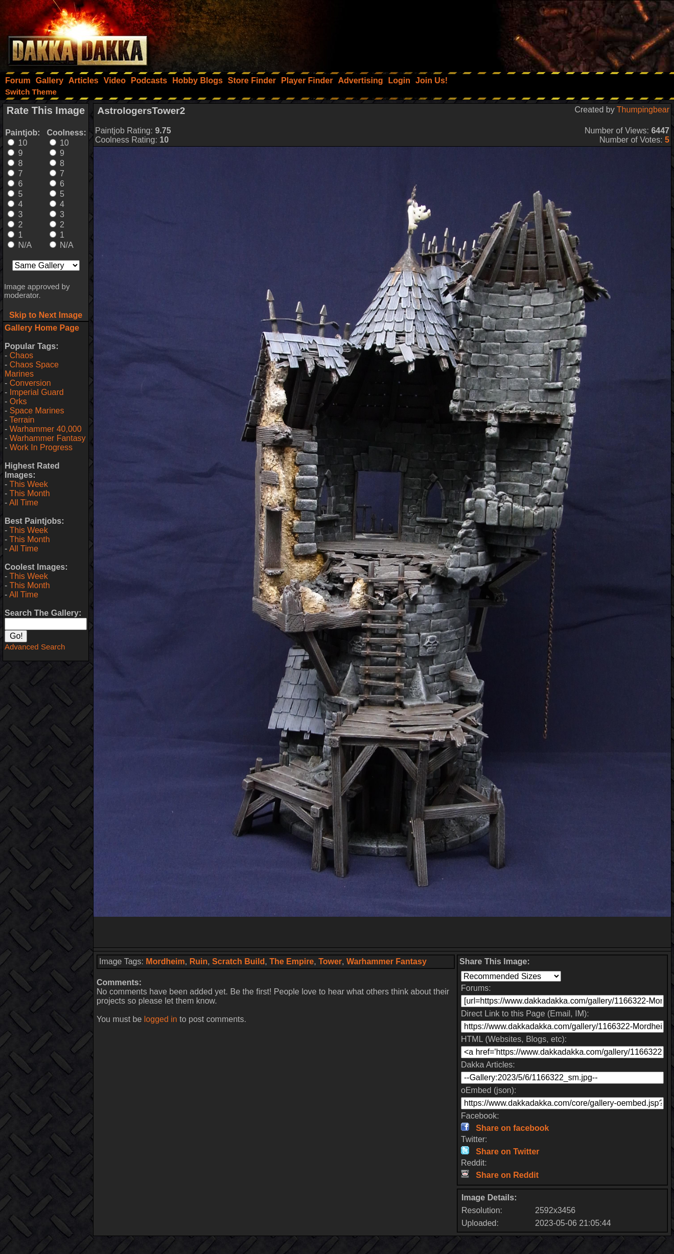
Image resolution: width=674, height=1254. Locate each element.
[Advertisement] (536, 33)
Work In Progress (41, 447)
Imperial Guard (37, 392)
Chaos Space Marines (32, 369)
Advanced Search (35, 646)
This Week (28, 484)
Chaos (21, 355)
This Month (29, 493)
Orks (18, 401)
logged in (160, 1019)
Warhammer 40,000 (46, 429)
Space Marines (37, 410)
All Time (23, 502)
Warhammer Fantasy (48, 438)
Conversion (30, 383)
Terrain (21, 419)
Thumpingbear (643, 109)
